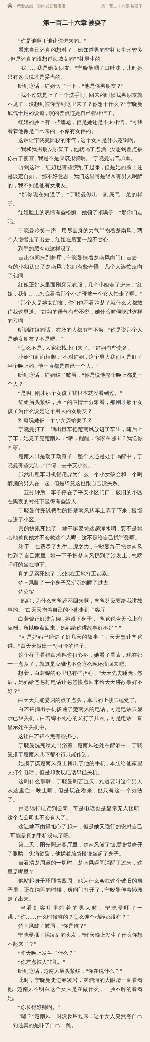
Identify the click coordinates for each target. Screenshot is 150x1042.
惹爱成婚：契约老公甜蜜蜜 (41, 6)
